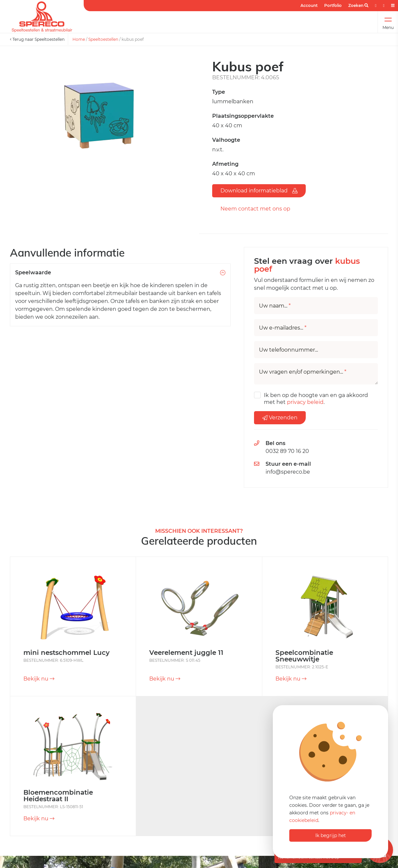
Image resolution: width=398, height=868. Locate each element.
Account (309, 5)
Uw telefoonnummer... (288, 350)
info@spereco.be (288, 472)
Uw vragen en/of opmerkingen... (302, 372)
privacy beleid (305, 402)
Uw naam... (275, 306)
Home (78, 39)
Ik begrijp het (330, 835)
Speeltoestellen (103, 39)
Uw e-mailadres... (282, 328)
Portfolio (333, 5)
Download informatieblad (259, 190)
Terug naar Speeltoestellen (37, 39)
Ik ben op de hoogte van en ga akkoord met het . (316, 398)
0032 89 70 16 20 (287, 451)
